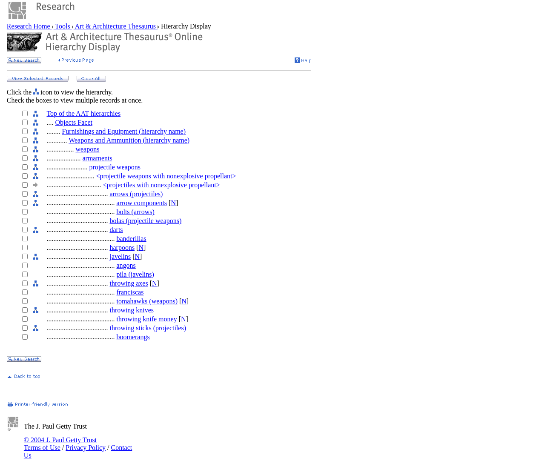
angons (125, 265)
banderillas (131, 238)
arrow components (141, 202)
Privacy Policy (86, 447)
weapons (87, 149)
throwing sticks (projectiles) (147, 328)
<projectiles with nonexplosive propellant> (161, 185)
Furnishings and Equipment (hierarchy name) (124, 131)
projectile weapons (114, 167)
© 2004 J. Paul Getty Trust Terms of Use (60, 443)
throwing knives (131, 310)
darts (116, 229)
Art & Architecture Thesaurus (116, 26)
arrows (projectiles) (136, 193)
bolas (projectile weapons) (145, 220)
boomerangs (132, 337)
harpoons (122, 247)
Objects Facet (73, 122)
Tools (63, 26)
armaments (97, 158)
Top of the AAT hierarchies (83, 113)
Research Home (29, 26)
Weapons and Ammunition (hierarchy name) (129, 140)
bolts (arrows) (135, 211)
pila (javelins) (135, 274)
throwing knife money (146, 319)
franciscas (129, 292)
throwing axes (128, 283)
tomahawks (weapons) (147, 301)
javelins (120, 256)
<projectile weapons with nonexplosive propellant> (166, 176)
